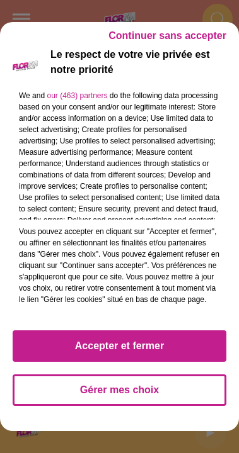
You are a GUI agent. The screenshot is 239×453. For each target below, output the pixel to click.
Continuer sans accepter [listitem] (167, 35)
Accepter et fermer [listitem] (119, 345)
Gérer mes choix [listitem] (119, 389)
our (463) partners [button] (77, 95)
